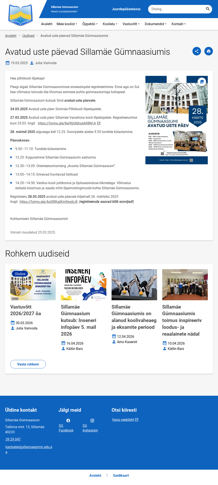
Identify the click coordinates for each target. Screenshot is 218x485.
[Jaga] (196, 51)
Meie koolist (67, 24)
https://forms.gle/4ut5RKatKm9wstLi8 (48, 202)
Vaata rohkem (28, 364)
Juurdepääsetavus (126, 9)
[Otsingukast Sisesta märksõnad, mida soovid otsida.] (180, 9)
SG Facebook (66, 425)
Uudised (28, 36)
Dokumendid (156, 24)
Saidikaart (121, 475)
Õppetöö (90, 24)
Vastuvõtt (132, 24)
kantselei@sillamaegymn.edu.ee (29, 449)
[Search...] (207, 9)
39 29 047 (13, 439)
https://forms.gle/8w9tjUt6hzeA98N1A (69, 123)
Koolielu (110, 24)
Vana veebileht (123, 420)
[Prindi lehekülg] (208, 51)
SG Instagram (90, 425)
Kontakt (179, 24)
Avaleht (46, 24)
